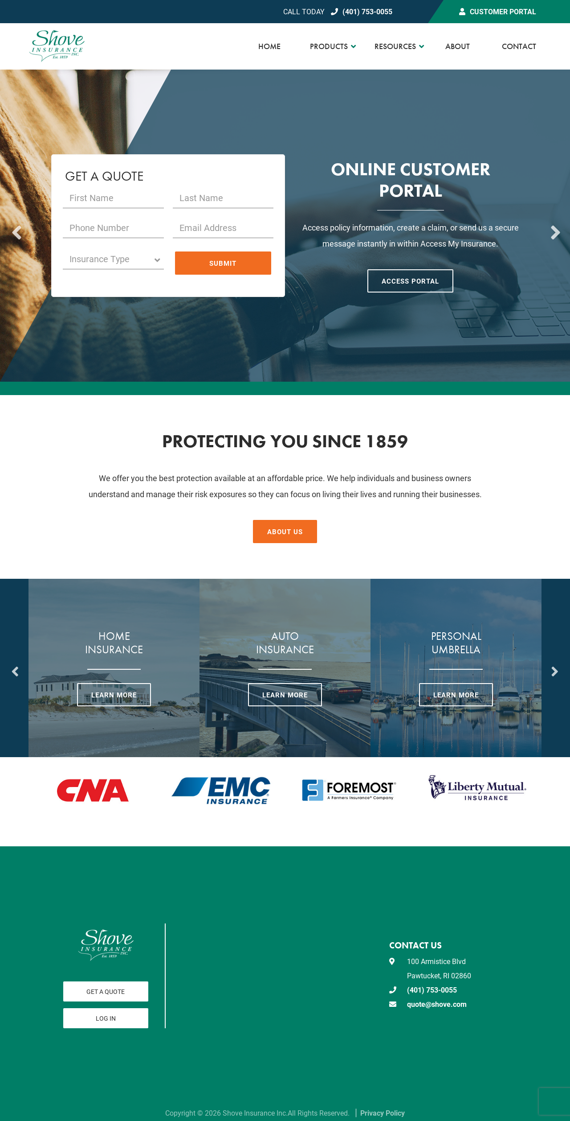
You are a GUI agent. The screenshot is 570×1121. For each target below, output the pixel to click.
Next (554, 225)
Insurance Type (111, 259)
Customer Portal (503, 11)
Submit (222, 263)
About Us (285, 531)
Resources (395, 46)
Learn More (114, 694)
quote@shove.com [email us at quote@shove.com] (437, 1004)
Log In (106, 1018)
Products (329, 46)
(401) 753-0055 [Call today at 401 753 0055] (367, 11)
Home (269, 46)
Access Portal (410, 280)
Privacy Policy (382, 1112)
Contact (519, 46)
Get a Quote (105, 991)
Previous (15, 225)
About (457, 46)
